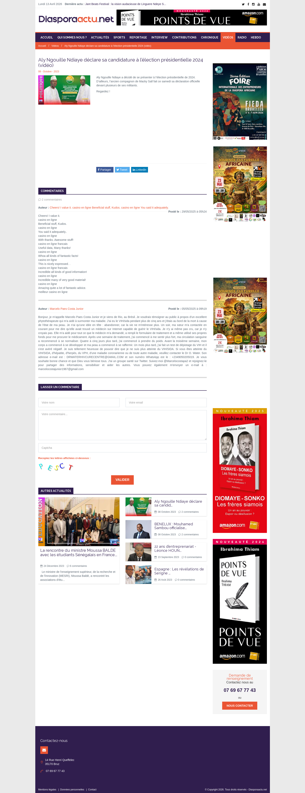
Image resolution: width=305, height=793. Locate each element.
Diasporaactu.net (258, 787)
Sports (119, 35)
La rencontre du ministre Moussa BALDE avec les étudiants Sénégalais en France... (78, 550)
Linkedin (139, 167)
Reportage (138, 35)
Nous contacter (240, 703)
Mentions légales (47, 787)
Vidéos (228, 35)
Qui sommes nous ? (72, 35)
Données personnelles (72, 787)
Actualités (100, 35)
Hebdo (256, 35)
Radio (242, 35)
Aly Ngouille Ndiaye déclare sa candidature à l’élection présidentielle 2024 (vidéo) (107, 43)
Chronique (209, 35)
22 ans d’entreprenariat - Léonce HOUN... (175, 546)
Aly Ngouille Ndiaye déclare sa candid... (178, 501)
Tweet (122, 167)
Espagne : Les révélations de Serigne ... (179, 569)
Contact (92, 787)
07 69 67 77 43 (240, 687)
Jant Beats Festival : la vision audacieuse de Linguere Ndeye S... (125, 4)
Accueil (47, 35)
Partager (105, 167)
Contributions (184, 35)
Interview (159, 35)
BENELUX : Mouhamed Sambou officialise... (173, 523)
